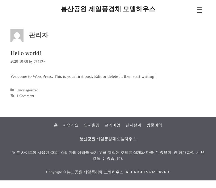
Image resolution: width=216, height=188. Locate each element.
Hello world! (25, 53)
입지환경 (92, 125)
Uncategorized (27, 90)
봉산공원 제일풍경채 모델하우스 (108, 9)
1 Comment (25, 96)
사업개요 (71, 125)
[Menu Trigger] (199, 10)
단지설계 (133, 125)
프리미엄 (112, 125)
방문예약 (154, 125)
